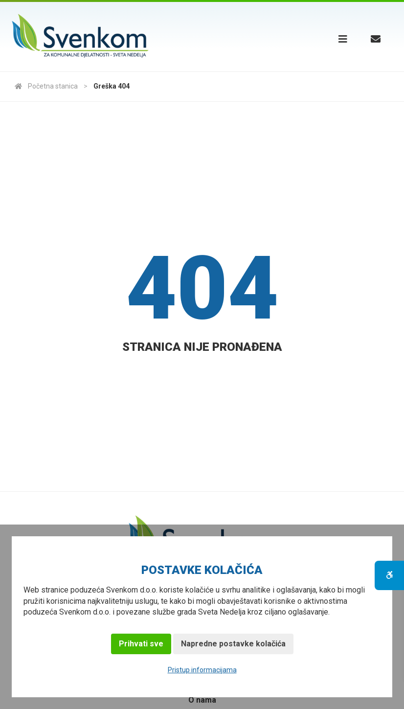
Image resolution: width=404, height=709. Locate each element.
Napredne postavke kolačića (233, 643)
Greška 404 (111, 86)
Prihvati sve (141, 643)
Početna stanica (46, 86)
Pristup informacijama (202, 670)
